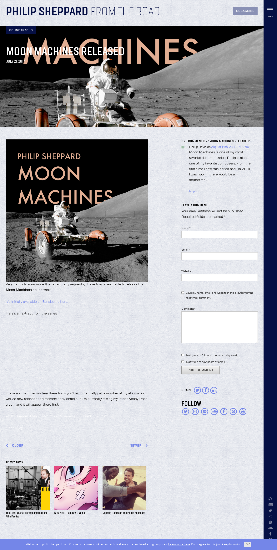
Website (186, 271)
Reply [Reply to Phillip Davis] (193, 191)
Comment (188, 309)
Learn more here (179, 544)
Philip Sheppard (47, 12)
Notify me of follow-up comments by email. (212, 355)
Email (185, 249)
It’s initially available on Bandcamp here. (37, 302)
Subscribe (245, 11)
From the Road (125, 12)
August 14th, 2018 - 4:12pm (230, 147)
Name (185, 228)
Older (17, 445)
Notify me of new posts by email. (205, 362)
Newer (139, 445)
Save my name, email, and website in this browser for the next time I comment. (219, 295)
